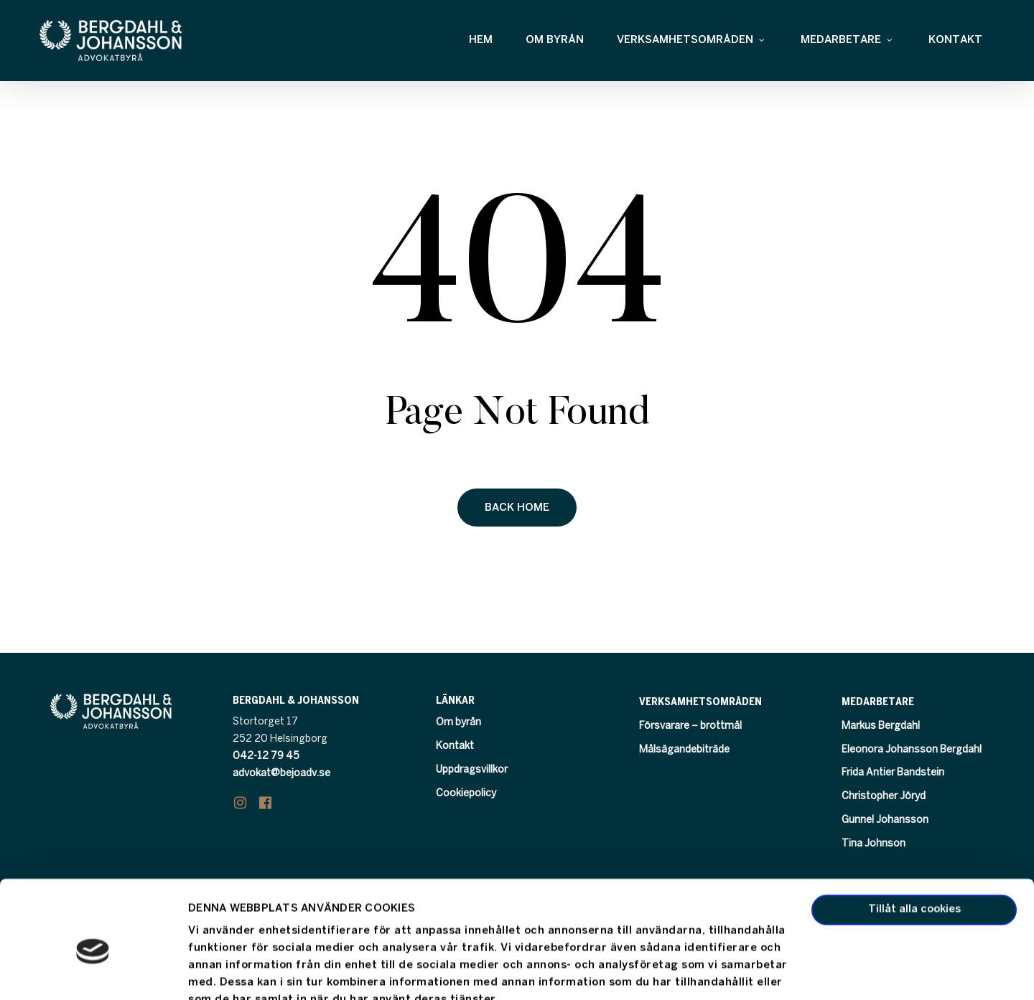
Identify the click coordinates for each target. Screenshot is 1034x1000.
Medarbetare (878, 702)
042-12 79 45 (266, 756)
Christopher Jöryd (884, 796)
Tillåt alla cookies (914, 842)
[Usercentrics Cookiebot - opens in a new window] (93, 972)
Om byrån (458, 722)
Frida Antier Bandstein (893, 773)
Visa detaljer (220, 972)
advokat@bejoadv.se (281, 773)
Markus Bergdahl (881, 726)
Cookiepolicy (466, 793)
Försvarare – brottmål (690, 726)
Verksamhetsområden (700, 702)
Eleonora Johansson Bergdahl (912, 750)
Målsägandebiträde (684, 750)
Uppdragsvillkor (472, 770)
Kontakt (455, 746)
